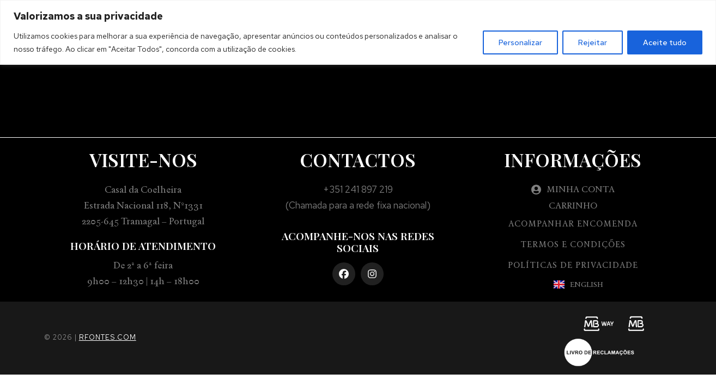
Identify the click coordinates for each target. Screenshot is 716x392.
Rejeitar (592, 42)
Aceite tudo (665, 42)
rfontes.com (107, 337)
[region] (358, 32)
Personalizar (520, 42)
